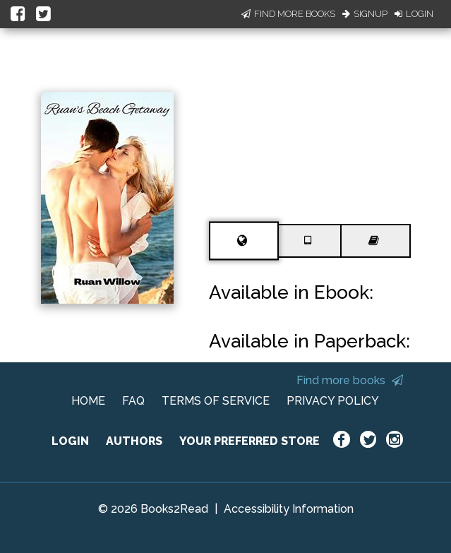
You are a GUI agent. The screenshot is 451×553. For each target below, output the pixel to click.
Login (414, 13)
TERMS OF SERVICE (216, 401)
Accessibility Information (289, 509)
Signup (364, 13)
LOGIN (70, 441)
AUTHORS (134, 441)
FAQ (133, 401)
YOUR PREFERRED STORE (249, 441)
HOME (88, 401)
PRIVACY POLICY (333, 401)
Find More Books (288, 13)
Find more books (349, 380)
